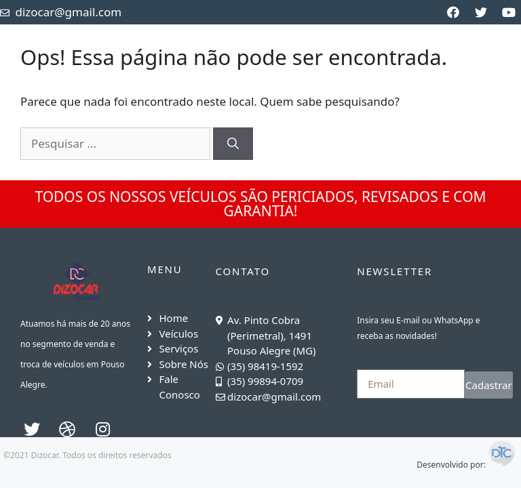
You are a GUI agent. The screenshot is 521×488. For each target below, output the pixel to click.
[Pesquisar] (233, 143)
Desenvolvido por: (467, 464)
